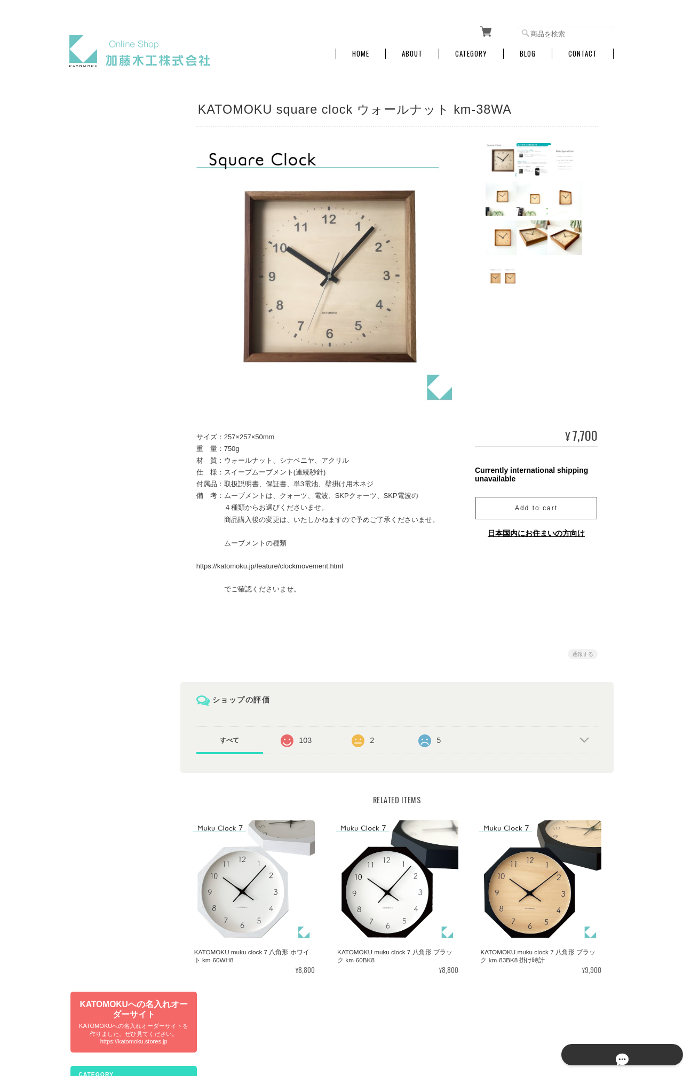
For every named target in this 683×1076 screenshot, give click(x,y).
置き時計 (89, 325)
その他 (86, 484)
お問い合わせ (95, 640)
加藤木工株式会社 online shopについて (397, 1021)
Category (471, 49)
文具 (82, 189)
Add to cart (536, 504)
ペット (86, 416)
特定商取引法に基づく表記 (114, 617)
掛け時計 (89, 212)
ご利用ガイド (95, 595)
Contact (582, 49)
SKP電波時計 (95, 280)
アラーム (89, 303)
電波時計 (89, 235)
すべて (236, 735)
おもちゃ (89, 394)
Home (360, 49)
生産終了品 (92, 462)
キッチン (89, 371)
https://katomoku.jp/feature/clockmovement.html (276, 562)
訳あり (86, 439)
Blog (528, 49)
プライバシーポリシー (495, 1021)
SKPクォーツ (95, 258)
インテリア (92, 348)
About (412, 49)
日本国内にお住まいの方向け (536, 529)
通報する (582, 649)
